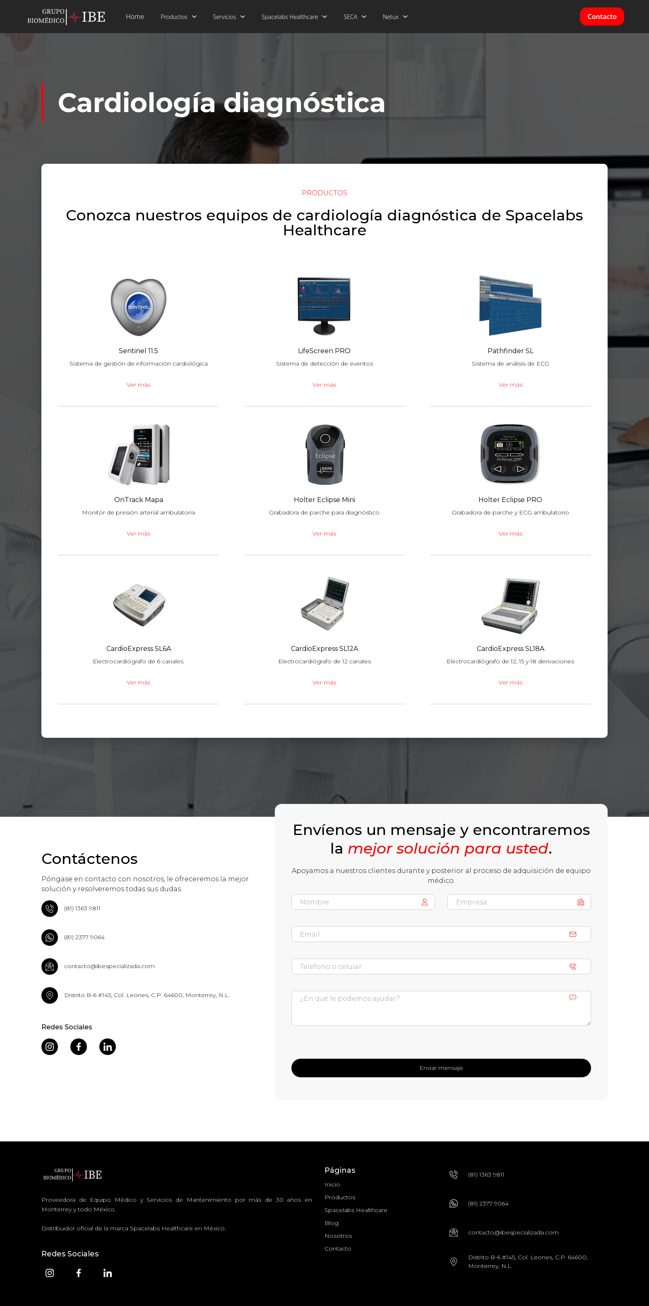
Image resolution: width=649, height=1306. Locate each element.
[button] (178, 16)
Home (135, 16)
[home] (66, 16)
